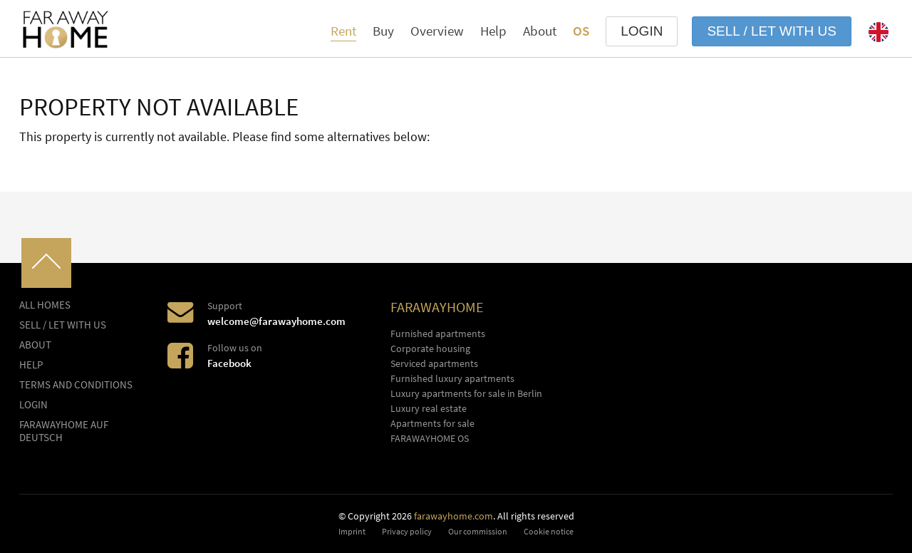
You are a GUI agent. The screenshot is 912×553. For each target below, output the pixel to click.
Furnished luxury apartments (452, 378)
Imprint (352, 531)
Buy (383, 30)
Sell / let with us (771, 31)
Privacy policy (407, 531)
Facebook (229, 363)
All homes (45, 305)
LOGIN (642, 31)
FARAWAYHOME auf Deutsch (63, 431)
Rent (343, 30)
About (539, 30)
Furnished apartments (437, 333)
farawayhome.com (453, 516)
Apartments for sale (432, 423)
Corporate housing (430, 348)
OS (581, 30)
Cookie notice (549, 531)
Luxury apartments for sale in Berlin (466, 393)
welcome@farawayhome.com (276, 321)
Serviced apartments (434, 363)
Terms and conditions (76, 384)
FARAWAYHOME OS (429, 438)
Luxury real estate (428, 408)
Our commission (477, 531)
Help (493, 30)
